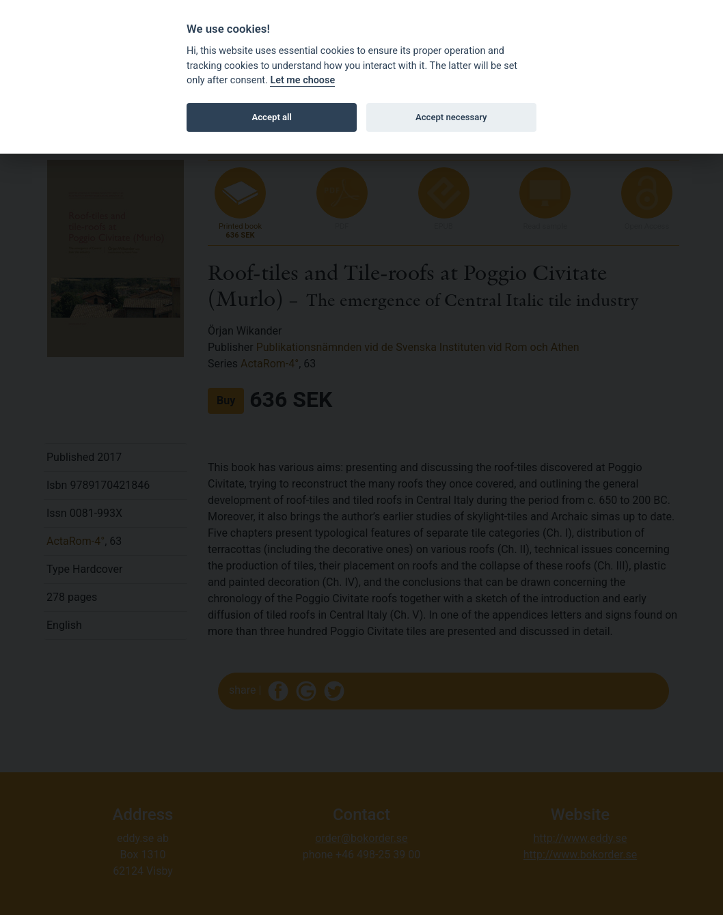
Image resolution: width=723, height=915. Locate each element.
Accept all (272, 117)
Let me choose (302, 80)
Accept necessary (451, 117)
